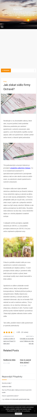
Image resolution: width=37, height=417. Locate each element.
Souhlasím (18, 413)
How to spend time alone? (25, 361)
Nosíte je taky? (7, 383)
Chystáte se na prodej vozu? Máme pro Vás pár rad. (27, 341)
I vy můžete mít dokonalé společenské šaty (16, 399)
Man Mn (18, 9)
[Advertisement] (18, 49)
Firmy (5, 81)
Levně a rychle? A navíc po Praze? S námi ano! (9, 341)
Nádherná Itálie (9, 360)
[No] (35, 411)
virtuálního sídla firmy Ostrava (20, 168)
